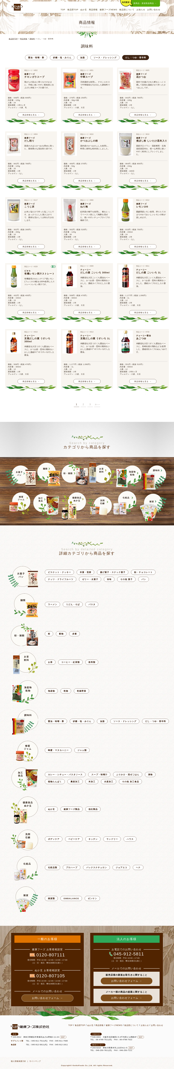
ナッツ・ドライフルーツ (60, 579)
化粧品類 (52, 867)
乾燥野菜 (81, 691)
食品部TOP (72, 10)
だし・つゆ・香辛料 (135, 57)
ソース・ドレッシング (105, 57)
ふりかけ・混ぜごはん (127, 774)
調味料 (32, 39)
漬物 (150, 774)
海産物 (51, 691)
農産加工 (75, 781)
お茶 (50, 662)
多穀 (74, 634)
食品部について (126, 10)
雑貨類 (51, 898)
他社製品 (93, 809)
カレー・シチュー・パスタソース (65, 774)
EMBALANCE (71, 898)
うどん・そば (73, 604)
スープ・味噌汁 (99, 774)
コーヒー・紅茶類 (70, 662)
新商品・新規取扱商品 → (144, 3)
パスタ (91, 604)
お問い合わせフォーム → (47, 998)
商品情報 (92, 10)
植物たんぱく (55, 781)
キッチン (93, 839)
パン (143, 579)
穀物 (61, 634)
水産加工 (108, 781)
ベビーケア (74, 839)
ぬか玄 (83, 10)
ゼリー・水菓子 (90, 579)
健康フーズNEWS (107, 10)
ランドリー (112, 839)
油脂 (82, 57)
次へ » (97, 404)
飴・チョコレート (143, 572)
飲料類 (91, 662)
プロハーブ (71, 867)
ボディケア (54, 839)
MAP (63, 1037)
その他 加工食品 (130, 781)
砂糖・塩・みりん (62, 57)
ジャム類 (82, 750)
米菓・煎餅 (85, 572)
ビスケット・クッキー (59, 572)
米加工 (91, 781)
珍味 (109, 579)
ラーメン (52, 604)
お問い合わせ (153, 10)
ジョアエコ (121, 867)
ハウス (130, 839)
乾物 (66, 691)
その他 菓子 (126, 579)
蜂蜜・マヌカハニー (58, 750)
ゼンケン (92, 898)
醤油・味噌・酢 (36, 57)
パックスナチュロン (96, 867)
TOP (62, 10)
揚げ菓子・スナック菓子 (112, 572)
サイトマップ (35, 1061)
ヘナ (138, 867)
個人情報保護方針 (18, 1061)
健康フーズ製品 (72, 809)
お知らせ (140, 10)
